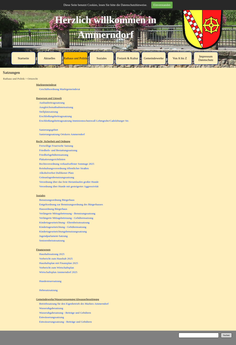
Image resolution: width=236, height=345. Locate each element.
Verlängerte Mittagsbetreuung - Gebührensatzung (66, 217)
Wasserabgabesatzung (51, 308)
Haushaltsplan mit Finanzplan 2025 (58, 263)
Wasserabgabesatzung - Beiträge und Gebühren (65, 312)
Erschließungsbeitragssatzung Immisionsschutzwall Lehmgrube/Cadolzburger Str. (84, 120)
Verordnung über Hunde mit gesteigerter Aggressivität (69, 186)
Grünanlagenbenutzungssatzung (56, 177)
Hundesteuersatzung (50, 281)
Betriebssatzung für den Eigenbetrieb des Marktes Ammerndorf (74, 303)
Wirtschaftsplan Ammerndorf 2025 (58, 272)
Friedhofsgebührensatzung (53, 154)
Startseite (23, 58)
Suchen (226, 335)
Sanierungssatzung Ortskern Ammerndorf (62, 134)
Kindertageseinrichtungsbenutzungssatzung (63, 231)
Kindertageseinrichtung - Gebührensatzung (62, 226)
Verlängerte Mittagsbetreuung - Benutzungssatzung (67, 213)
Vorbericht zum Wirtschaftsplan (56, 267)
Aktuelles (49, 58)
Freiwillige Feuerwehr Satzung (56, 145)
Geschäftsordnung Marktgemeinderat (59, 89)
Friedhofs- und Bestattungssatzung (58, 150)
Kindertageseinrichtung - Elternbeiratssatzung (64, 222)
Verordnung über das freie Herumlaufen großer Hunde (69, 181)
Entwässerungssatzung (51, 317)
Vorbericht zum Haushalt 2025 (56, 258)
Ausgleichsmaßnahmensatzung (56, 107)
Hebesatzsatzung (48, 290)
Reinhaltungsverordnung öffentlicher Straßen (64, 168)
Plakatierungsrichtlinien (52, 159)
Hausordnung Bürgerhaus (53, 208)
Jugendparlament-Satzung (53, 236)
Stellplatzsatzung (48, 111)
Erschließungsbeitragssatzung (55, 116)
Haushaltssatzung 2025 (51, 254)
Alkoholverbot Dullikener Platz (56, 172)
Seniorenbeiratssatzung (52, 240)
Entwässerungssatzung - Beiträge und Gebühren (65, 321)
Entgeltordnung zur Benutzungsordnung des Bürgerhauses (71, 204)
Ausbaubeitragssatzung (52, 102)
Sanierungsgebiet (48, 129)
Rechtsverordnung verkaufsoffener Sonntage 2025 (66, 163)
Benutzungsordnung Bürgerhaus (56, 199)
